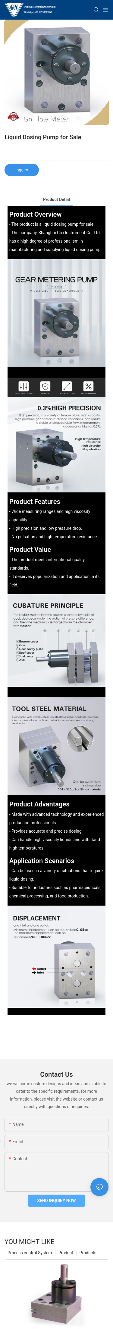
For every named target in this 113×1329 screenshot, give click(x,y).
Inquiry (21, 170)
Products (88, 1252)
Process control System (30, 1252)
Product (65, 1252)
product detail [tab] (56, 199)
